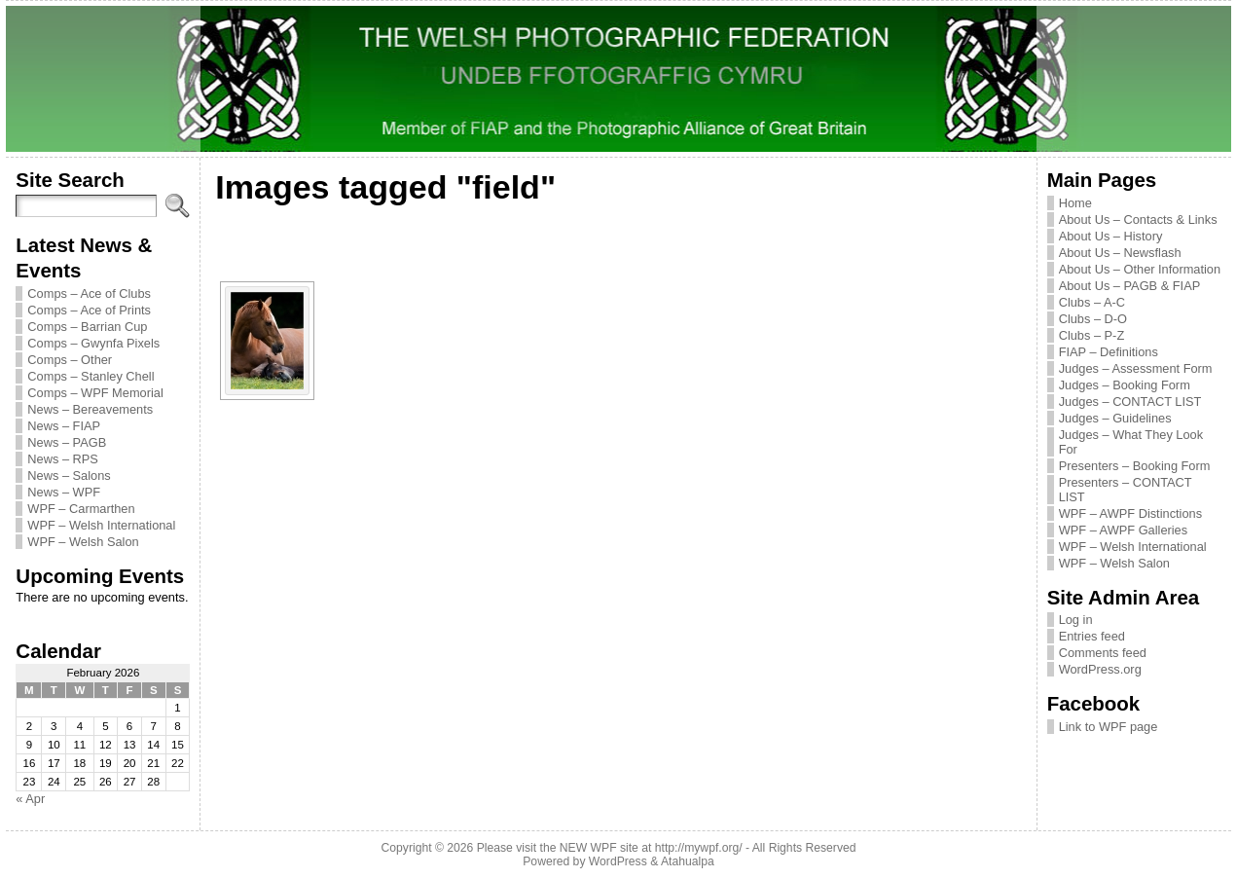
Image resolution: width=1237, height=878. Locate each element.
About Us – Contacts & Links (1138, 219)
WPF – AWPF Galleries (1123, 530)
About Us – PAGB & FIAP (1130, 285)
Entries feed (1092, 636)
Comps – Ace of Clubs (89, 293)
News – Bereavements (90, 409)
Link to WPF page (1108, 726)
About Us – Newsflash (1120, 252)
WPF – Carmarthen (80, 508)
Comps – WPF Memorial (95, 392)
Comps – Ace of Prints (89, 310)
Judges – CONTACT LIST (1130, 401)
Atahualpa (687, 861)
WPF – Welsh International (101, 525)
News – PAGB (66, 442)
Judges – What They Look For (1131, 442)
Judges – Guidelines (1115, 418)
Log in (1076, 619)
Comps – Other (69, 359)
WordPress (618, 861)
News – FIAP (63, 426)
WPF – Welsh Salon (82, 541)
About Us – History (1111, 236)
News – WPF (63, 492)
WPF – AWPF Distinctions (1130, 513)
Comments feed (1102, 652)
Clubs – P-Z (1092, 335)
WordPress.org (1100, 669)
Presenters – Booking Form (1135, 465)
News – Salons (68, 475)
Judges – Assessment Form (1136, 368)
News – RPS (62, 459)
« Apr (30, 798)
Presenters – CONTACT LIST (1125, 489)
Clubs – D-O (1093, 318)
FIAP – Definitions (1108, 352)
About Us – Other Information (1139, 269)
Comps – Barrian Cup (87, 326)
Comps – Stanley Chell (90, 376)
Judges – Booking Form (1124, 385)
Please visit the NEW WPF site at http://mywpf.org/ (610, 848)
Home (1075, 203)
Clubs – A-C (1092, 302)
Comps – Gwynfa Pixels (93, 343)
